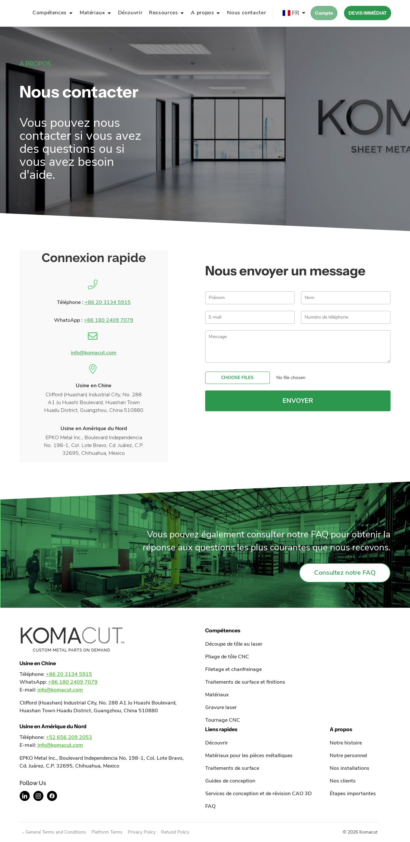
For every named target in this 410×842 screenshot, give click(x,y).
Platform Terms (107, 832)
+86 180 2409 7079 (108, 320)
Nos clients (343, 780)
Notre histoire (346, 742)
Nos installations (349, 768)
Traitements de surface (232, 768)
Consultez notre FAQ (345, 572)
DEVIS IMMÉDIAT (368, 13)
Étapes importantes (353, 793)
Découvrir (130, 12)
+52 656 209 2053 (69, 737)
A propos (202, 12)
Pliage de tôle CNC (227, 656)
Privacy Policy (142, 832)
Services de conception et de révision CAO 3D (258, 793)
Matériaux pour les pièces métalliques (249, 755)
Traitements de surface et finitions (245, 682)
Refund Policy (175, 832)
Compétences (50, 12)
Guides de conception (230, 780)
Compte (324, 13)
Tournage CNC (222, 720)
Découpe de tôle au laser (233, 644)
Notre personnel (348, 755)
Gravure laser (221, 707)
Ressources (163, 12)
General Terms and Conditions (55, 832)
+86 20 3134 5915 (108, 302)
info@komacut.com (93, 352)
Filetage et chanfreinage (233, 669)
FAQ (210, 806)
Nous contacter (246, 12)
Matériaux (92, 12)
